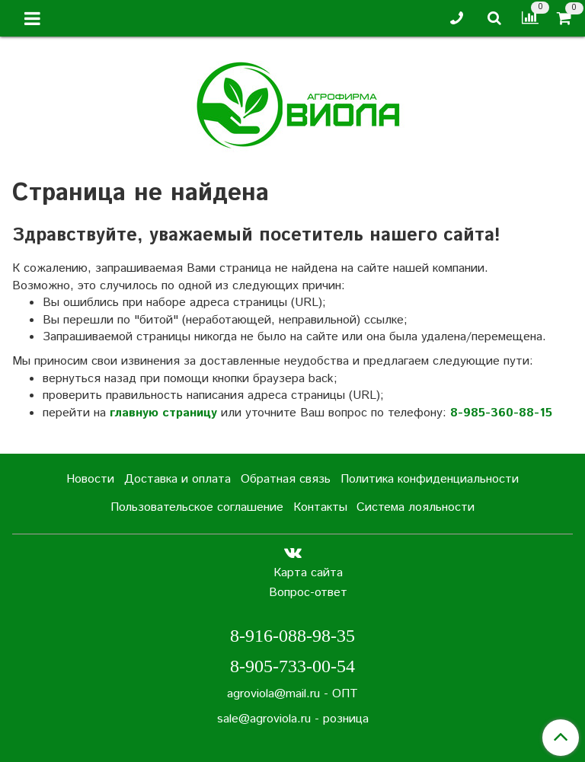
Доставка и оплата (177, 479)
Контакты (320, 507)
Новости (90, 479)
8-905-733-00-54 (292, 666)
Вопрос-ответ (308, 592)
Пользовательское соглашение (196, 507)
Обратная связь (286, 479)
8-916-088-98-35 (292, 636)
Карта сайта (308, 573)
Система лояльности (415, 507)
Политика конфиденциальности (429, 479)
